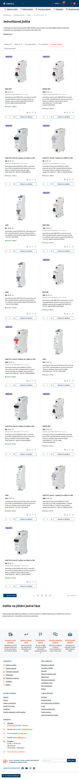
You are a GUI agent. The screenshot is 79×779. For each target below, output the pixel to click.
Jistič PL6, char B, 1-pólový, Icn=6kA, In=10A (20, 158)
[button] (57, 3)
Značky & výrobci (9, 706)
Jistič (7, 225)
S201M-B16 (46, 89)
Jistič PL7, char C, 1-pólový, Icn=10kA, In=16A (57, 495)
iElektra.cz (8, 15)
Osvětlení (9, 681)
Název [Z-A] (18, 44)
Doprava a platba (47, 668)
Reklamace (45, 677)
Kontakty (44, 697)
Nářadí (8, 685)
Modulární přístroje (19, 15)
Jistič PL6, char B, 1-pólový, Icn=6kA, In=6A (19, 426)
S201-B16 (8, 89)
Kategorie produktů (47, 665)
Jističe (29, 15)
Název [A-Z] (8, 44)
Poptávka (6, 709)
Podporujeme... (46, 712)
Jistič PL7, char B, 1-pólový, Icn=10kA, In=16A (57, 158)
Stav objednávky (46, 686)
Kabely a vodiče (11, 665)
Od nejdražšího (43, 44)
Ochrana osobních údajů (49, 715)
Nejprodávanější (10, 48)
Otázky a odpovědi (9, 703)
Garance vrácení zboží (48, 674)
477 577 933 (11, 725)
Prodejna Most (46, 700)
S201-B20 (45, 225)
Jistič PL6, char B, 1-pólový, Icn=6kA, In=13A (20, 560)
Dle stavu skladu (56, 44)
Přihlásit (71, 760)
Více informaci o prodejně (16, 751)
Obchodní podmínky (48, 680)
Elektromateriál (11, 668)
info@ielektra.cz (26, 729)
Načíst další (10, 595)
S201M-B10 (46, 426)
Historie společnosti (48, 709)
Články (43, 689)
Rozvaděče (9, 675)
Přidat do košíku (26, 117)
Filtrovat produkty (11, 775)
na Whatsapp (20, 737)
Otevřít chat (23, 733)
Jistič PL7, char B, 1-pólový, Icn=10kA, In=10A (20, 359)
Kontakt (43, 671)
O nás (43, 706)
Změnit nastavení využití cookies (14, 712)
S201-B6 (45, 292)
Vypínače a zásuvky (12, 671)
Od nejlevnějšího (30, 44)
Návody (5, 697)
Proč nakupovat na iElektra (50, 703)
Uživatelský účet (46, 683)
